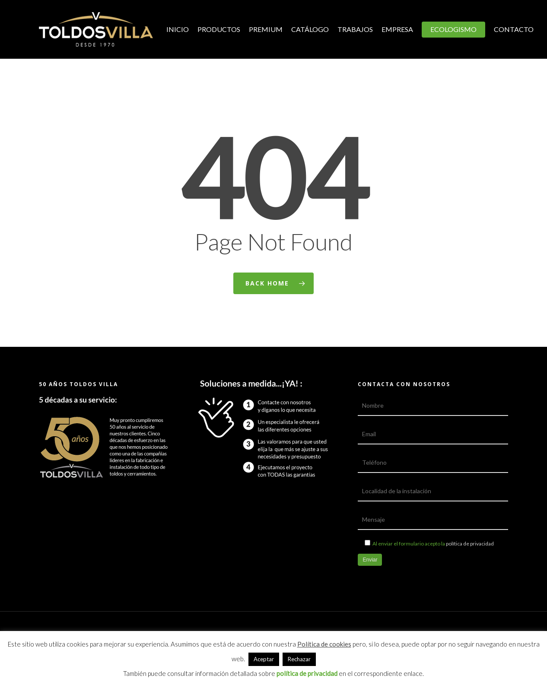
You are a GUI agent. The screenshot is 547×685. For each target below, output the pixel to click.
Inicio (177, 29)
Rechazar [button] (299, 659)
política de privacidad (470, 543)
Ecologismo (453, 29)
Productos (218, 29)
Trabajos (355, 29)
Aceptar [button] (264, 659)
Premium (266, 29)
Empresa (397, 29)
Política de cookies (324, 644)
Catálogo (310, 29)
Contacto (514, 29)
